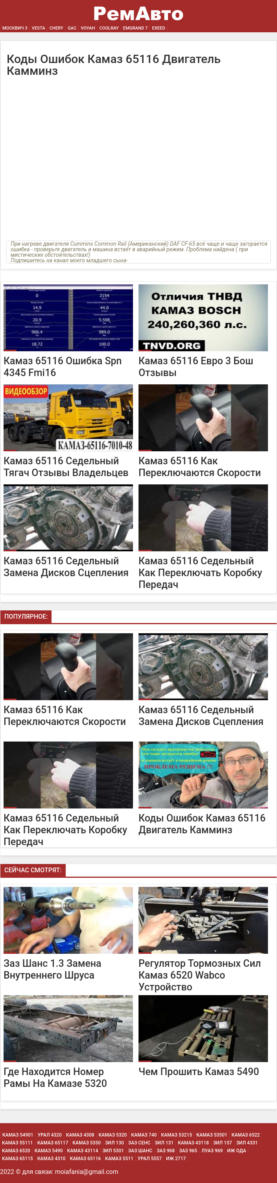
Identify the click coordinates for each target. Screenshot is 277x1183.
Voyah (88, 28)
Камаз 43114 (82, 1150)
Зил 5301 (113, 1150)
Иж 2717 (176, 1158)
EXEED (158, 28)
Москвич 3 (15, 28)
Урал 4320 (50, 1135)
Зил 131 (164, 1143)
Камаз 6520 (16, 1150)
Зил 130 (114, 1143)
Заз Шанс (140, 1150)
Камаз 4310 (51, 1158)
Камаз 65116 (85, 1158)
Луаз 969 (212, 1150)
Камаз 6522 (246, 1135)
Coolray (108, 28)
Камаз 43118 (193, 1143)
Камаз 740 (144, 1135)
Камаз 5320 (113, 1135)
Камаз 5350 (86, 1143)
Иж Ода (236, 1150)
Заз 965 (188, 1150)
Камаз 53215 (176, 1135)
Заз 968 (166, 1150)
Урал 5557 (150, 1158)
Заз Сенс (139, 1143)
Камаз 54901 (17, 1135)
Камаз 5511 (119, 1158)
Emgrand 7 (135, 28)
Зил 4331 (247, 1143)
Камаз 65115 (17, 1158)
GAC (72, 28)
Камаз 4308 (80, 1135)
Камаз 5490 (49, 1150)
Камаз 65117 (52, 1143)
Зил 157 (222, 1143)
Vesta (38, 28)
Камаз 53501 (211, 1135)
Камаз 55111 (17, 1143)
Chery (56, 28)
